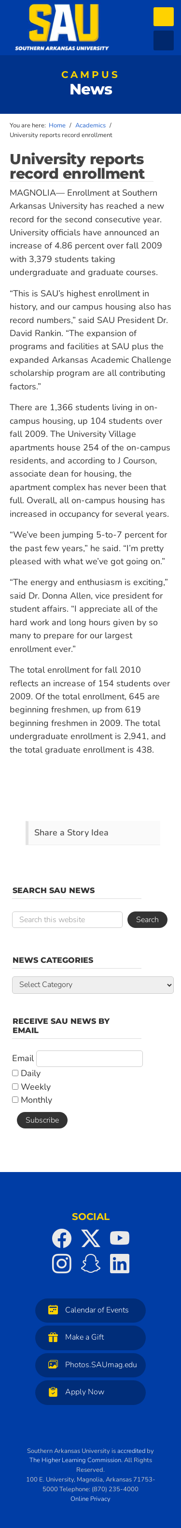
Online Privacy (90, 1499)
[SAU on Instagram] (62, 1263)
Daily (26, 1073)
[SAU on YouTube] (120, 1238)
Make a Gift (73, 1337)
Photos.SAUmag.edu (90, 1365)
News (91, 85)
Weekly (31, 1087)
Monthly (32, 1100)
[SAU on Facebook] (62, 1238)
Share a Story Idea (71, 832)
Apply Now (73, 1392)
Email (23, 1058)
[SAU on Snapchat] (91, 1263)
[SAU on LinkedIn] (120, 1263)
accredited (131, 1451)
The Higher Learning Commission (75, 1460)
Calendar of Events (86, 1310)
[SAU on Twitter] (91, 1238)
